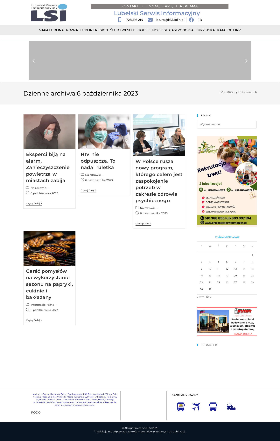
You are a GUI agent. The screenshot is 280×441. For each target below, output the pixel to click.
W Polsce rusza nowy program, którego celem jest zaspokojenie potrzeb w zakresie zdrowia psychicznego (159, 181)
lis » (208, 296)
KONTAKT (130, 6)
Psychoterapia (74, 394)
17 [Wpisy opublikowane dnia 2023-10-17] (210, 275)
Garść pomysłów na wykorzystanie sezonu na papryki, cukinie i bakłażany (49, 284)
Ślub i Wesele (122, 30)
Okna (58, 399)
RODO (36, 412)
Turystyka (205, 30)
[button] (33, 60)
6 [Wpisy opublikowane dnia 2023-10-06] (235, 262)
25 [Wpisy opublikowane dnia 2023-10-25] (218, 282)
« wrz (200, 296)
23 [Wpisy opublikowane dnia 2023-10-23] (201, 282)
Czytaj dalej (34, 203)
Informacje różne (42, 304)
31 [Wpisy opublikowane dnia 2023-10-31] (210, 289)
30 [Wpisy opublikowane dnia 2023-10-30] (201, 289)
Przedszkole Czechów (44, 402)
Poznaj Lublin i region (87, 30)
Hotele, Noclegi (152, 30)
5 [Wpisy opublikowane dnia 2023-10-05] (227, 262)
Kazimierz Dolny (58, 394)
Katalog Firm (229, 30)
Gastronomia (181, 30)
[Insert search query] (227, 124)
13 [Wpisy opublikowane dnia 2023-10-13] (235, 268)
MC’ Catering (89, 394)
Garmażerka (68, 399)
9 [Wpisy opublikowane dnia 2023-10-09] (201, 268)
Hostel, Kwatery (106, 399)
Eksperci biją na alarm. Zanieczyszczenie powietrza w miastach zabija (48, 167)
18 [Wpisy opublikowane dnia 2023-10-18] (218, 275)
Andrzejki (61, 397)
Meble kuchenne (75, 397)
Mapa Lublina (51, 30)
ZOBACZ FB (209, 344)
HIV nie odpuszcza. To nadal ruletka (98, 160)
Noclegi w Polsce (40, 394)
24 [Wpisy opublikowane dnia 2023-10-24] (210, 282)
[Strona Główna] (221, 92)
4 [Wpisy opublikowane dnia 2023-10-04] (218, 262)
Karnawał (111, 397)
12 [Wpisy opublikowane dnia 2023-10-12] (227, 268)
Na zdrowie (38, 188)
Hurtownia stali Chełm (86, 399)
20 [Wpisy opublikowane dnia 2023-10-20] (235, 275)
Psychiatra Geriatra (45, 399)
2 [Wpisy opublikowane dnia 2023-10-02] (201, 262)
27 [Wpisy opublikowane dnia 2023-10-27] (235, 282)
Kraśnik (100, 394)
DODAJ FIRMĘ (160, 6)
